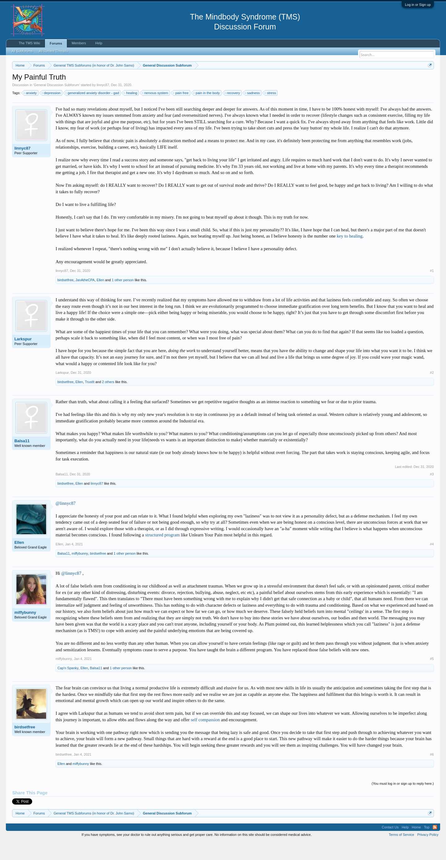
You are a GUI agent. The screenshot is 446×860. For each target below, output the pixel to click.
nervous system (155, 111)
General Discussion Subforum (56, 103)
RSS (435, 846)
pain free (181, 111)
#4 (432, 563)
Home (416, 846)
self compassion (205, 738)
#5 (432, 677)
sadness (252, 111)
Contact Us (390, 846)
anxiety (30, 111)
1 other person (123, 298)
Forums (56, 43)
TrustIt (89, 400)
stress (270, 111)
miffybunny (80, 572)
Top (427, 846)
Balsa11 (21, 459)
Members (79, 43)
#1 (432, 289)
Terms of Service (401, 853)
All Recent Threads (53, 51)
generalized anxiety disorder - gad (92, 111)
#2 (432, 391)
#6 (432, 773)
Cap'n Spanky (67, 686)
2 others (108, 400)
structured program (162, 553)
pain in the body (207, 111)
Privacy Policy (427, 853)
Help (98, 43)
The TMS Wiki (29, 43)
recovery (232, 111)
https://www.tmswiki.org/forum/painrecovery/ (295, 80)
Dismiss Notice (428, 79)
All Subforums (22, 51)
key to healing (349, 254)
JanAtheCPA (85, 298)
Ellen (100, 298)
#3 (432, 493)
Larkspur (23, 357)
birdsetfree (65, 298)
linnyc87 (103, 103)
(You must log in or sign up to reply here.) (403, 802)
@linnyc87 (65, 521)
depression (51, 111)
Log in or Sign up (418, 5)
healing (130, 111)
